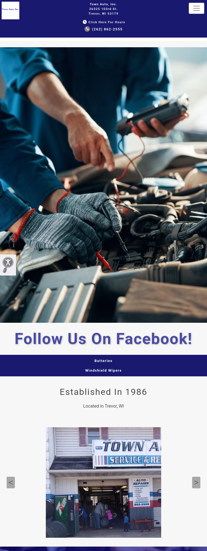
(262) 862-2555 (103, 29)
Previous (11, 483)
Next (196, 483)
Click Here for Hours (103, 22)
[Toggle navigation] (196, 8)
